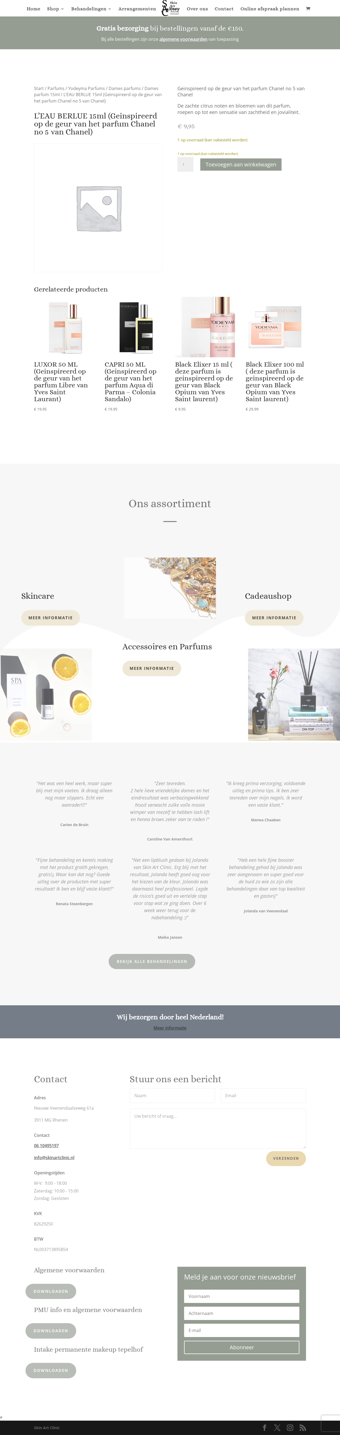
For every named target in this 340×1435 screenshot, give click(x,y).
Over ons (197, 9)
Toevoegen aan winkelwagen (241, 164)
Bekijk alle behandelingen (116, 961)
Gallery (171, 9)
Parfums (56, 88)
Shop (53, 9)
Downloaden (34, 1291)
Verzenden (286, 1158)
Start (39, 88)
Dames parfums (125, 88)
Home (33, 9)
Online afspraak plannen (269, 9)
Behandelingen (89, 9)
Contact (224, 9)
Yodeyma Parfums (86, 88)
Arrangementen (137, 9)
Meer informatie (50, 617)
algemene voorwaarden (183, 39)
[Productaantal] (185, 164)
